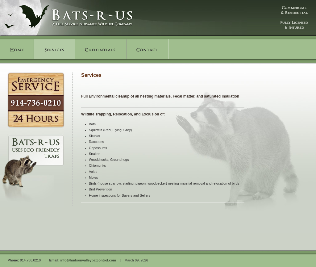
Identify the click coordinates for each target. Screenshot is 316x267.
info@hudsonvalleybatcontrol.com (88, 260)
